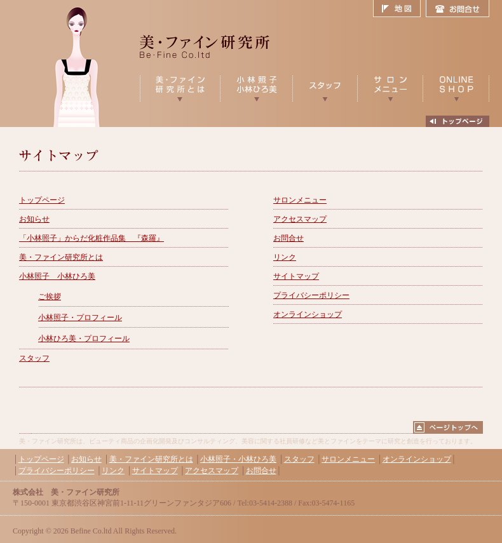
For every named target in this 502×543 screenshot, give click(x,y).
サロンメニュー (300, 200)
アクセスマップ (300, 219)
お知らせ (34, 219)
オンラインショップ (307, 314)
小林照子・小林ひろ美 (238, 459)
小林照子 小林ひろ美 (57, 276)
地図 (399, 9)
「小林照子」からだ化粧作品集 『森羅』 (91, 238)
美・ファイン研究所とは (61, 257)
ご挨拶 (49, 296)
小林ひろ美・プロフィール (84, 338)
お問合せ (457, 9)
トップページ (42, 200)
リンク (284, 257)
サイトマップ (296, 276)
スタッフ (34, 358)
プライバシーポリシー (311, 295)
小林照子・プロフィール (80, 317)
